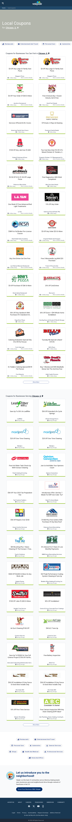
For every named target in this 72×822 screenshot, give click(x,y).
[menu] (2, 3)
